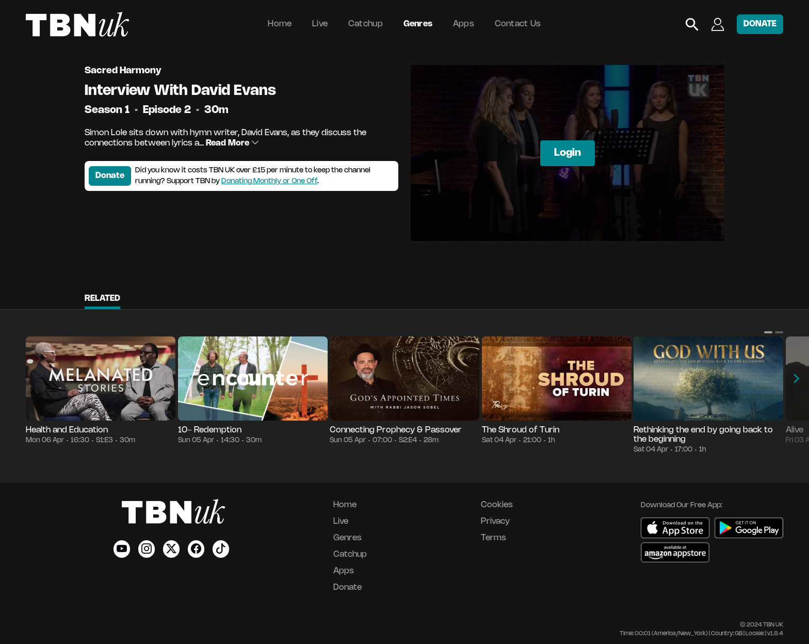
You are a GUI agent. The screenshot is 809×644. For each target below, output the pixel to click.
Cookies (497, 505)
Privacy (495, 521)
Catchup (365, 24)
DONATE (759, 24)
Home (280, 24)
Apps (463, 24)
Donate (109, 176)
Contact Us (518, 24)
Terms (493, 538)
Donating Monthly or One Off (269, 181)
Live (320, 24)
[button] (768, 332)
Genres (418, 24)
